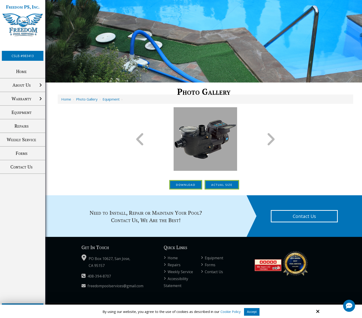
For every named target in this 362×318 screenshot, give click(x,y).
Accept (252, 312)
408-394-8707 (96, 276)
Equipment (111, 99)
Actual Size (221, 184)
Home (66, 99)
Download (186, 184)
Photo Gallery (87, 99)
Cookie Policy (230, 311)
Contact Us (304, 216)
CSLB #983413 (23, 56)
